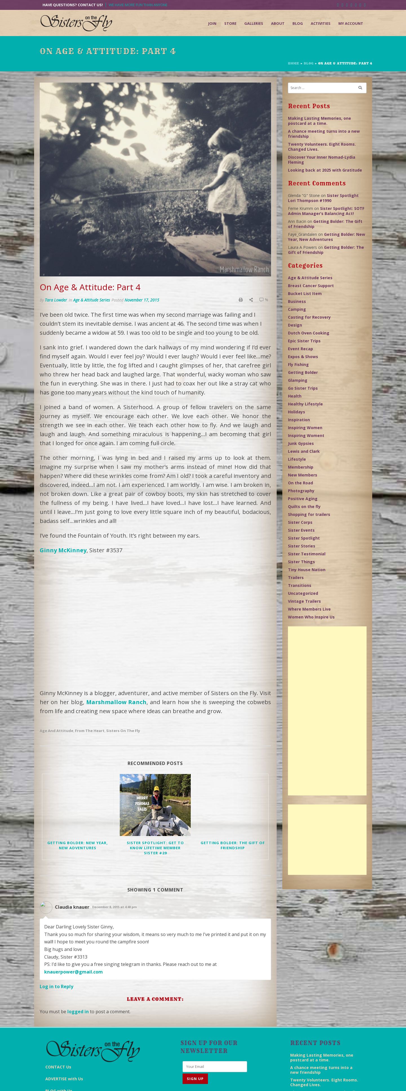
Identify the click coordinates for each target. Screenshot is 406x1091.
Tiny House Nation (306, 569)
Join (212, 23)
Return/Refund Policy (309, 1081)
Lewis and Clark (304, 451)
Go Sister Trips (303, 388)
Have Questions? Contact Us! (73, 5)
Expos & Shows (303, 356)
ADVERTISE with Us (64, 1009)
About (278, 23)
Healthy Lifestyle (305, 404)
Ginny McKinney (63, 550)
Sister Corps (300, 522)
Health (294, 396)
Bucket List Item (305, 293)
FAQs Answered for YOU (69, 1044)
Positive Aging (303, 498)
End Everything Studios (173, 1081)
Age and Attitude (56, 676)
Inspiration (299, 419)
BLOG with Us (58, 1020)
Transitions (299, 585)
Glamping (297, 380)
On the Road (300, 482)
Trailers (296, 577)
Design (295, 325)
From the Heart (90, 676)
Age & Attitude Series (91, 300)
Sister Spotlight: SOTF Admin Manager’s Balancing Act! (326, 211)
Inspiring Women (305, 427)
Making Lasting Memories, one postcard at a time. (319, 121)
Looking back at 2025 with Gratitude (325, 170)
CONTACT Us (58, 996)
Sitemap (341, 1081)
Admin (359, 1081)
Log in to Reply (56, 933)
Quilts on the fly (304, 506)
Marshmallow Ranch (116, 648)
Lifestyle (297, 459)
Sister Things (301, 561)
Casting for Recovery (309, 317)
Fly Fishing (298, 364)
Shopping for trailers (309, 514)
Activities (320, 23)
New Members (302, 475)
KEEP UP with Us (61, 1032)
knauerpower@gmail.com (73, 918)
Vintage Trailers (304, 601)
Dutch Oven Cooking (308, 333)
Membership (300, 467)
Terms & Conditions (268, 1081)
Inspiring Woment (306, 435)
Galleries (253, 23)
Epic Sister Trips (304, 340)
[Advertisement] (327, 710)
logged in (78, 958)
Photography (301, 490)
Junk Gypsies (301, 443)
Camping (297, 309)
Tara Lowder (56, 300)
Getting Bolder (303, 372)
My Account (350, 23)
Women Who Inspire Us (311, 617)
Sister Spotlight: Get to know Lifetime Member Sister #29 (155, 794)
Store (230, 23)
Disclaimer (237, 1081)
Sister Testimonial (306, 553)
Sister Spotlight (304, 538)
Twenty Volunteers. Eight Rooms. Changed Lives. (322, 146)
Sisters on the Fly (123, 676)
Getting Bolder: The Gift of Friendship (233, 791)
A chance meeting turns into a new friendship (324, 133)
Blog (297, 23)
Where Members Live (309, 609)
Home (293, 63)
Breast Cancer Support (311, 285)
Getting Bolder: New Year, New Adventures (77, 791)
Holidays (296, 411)
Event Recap (300, 348)
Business (297, 301)
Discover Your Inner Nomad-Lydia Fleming (321, 159)
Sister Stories (301, 546)
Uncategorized (303, 593)
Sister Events (301, 530)
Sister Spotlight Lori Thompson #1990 (323, 198)
